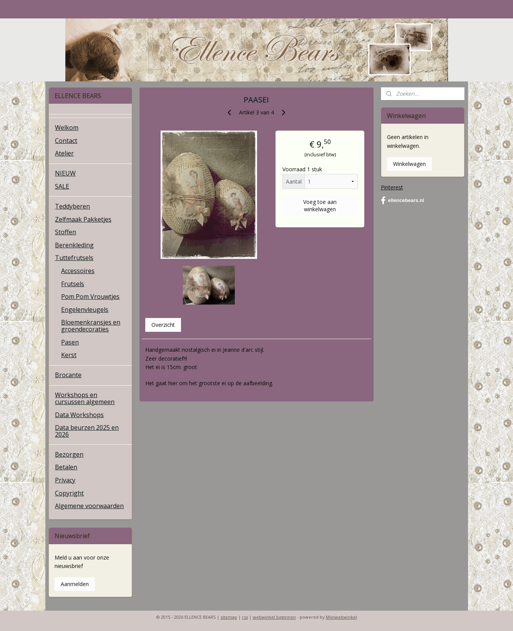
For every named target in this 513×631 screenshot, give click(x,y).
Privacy (65, 480)
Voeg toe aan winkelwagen (320, 205)
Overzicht (163, 324)
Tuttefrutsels (74, 257)
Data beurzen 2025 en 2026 (87, 431)
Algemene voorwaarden (89, 506)
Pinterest (392, 187)
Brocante (68, 375)
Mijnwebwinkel (341, 617)
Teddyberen (72, 206)
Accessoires (78, 271)
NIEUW (65, 173)
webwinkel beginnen (274, 617)
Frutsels (72, 284)
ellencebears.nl (402, 200)
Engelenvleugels (84, 309)
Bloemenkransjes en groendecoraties (90, 325)
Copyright (69, 493)
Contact (66, 140)
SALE (62, 186)
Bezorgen (69, 454)
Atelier (64, 153)
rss (245, 617)
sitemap (229, 617)
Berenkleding (74, 245)
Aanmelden (75, 584)
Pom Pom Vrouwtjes (90, 296)
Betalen (66, 467)
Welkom (66, 127)
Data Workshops (79, 415)
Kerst (68, 355)
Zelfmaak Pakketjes (83, 219)
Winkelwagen (409, 163)
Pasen (70, 342)
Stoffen (65, 232)
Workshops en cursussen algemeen (85, 398)
